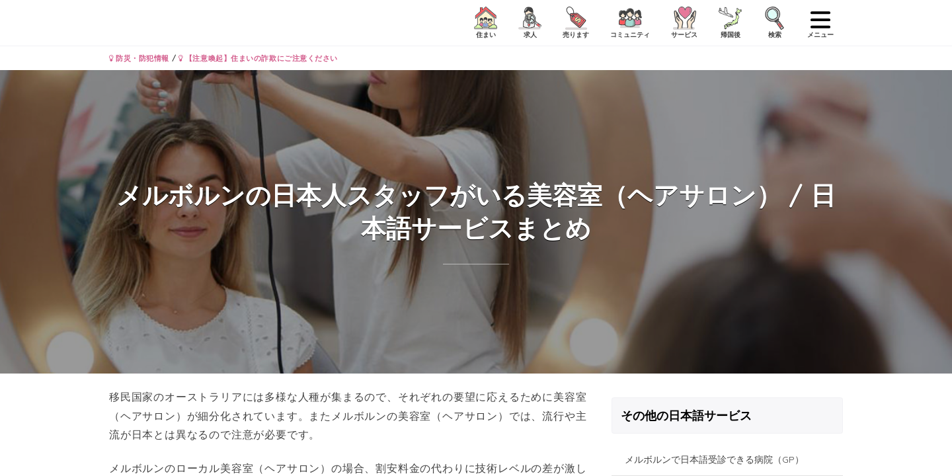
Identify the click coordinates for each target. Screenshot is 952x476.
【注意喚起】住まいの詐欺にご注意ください (258, 58)
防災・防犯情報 (139, 58)
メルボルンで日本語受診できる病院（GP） (714, 459)
